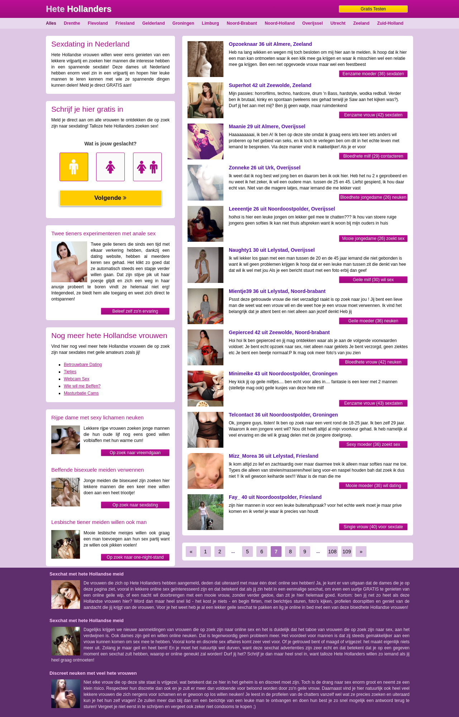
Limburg (210, 23)
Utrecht (338, 23)
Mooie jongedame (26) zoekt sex (373, 238)
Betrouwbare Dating (83, 364)
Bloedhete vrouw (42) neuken (373, 362)
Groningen (183, 23)
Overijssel (312, 23)
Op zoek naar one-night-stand (135, 557)
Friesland (124, 23)
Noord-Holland (279, 23)
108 (332, 551)
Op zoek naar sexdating (135, 504)
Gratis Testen (373, 8)
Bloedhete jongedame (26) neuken (373, 197)
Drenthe (72, 23)
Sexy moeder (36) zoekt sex (373, 444)
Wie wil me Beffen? (82, 386)
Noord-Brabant (242, 23)
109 (346, 551)
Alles (51, 23)
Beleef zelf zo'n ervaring (135, 311)
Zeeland (361, 23)
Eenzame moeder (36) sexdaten (373, 73)
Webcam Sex (76, 378)
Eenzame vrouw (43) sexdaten (373, 403)
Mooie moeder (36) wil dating (373, 485)
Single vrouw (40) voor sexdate (373, 526)
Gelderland (153, 23)
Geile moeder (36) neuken (373, 320)
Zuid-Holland (390, 23)
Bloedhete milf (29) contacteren (373, 156)
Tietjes (70, 371)
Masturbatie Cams (81, 393)
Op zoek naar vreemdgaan (135, 452)
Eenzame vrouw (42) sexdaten (373, 114)
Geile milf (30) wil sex (373, 279)
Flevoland (98, 23)
